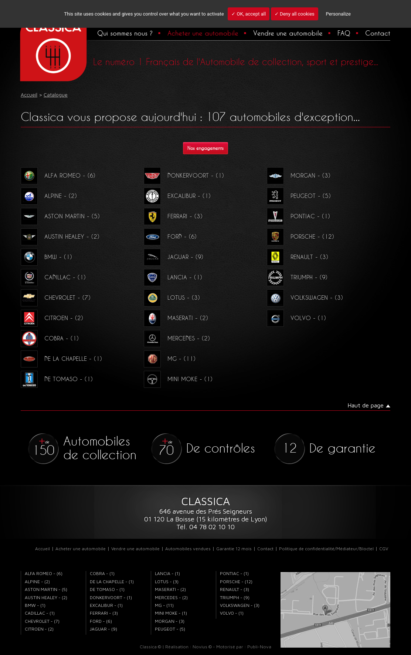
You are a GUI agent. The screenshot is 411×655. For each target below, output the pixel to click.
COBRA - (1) (50, 338)
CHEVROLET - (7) (56, 297)
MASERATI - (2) (176, 318)
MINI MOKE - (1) (178, 379)
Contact (377, 33)
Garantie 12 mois (234, 548)
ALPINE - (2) (49, 196)
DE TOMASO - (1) (57, 379)
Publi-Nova (259, 646)
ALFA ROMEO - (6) (58, 175)
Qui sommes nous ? (125, 33)
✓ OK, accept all (248, 14)
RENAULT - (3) (297, 257)
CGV (383, 548)
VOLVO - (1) (296, 318)
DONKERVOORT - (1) (184, 175)
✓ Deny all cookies (295, 14)
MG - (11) (170, 358)
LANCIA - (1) (173, 277)
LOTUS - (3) (172, 297)
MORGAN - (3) (298, 175)
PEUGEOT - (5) (299, 196)
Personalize (338, 14)
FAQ (343, 33)
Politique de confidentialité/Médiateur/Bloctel (326, 548)
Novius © (202, 646)
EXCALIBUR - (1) (177, 196)
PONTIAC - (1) (298, 216)
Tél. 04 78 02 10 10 (205, 527)
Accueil (42, 548)
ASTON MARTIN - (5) (60, 216)
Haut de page (365, 405)
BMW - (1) (46, 257)
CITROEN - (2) (52, 318)
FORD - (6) (170, 236)
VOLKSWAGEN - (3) (305, 297)
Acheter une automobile (202, 33)
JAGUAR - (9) (173, 257)
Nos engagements (205, 148)
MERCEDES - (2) (177, 338)
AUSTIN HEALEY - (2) (60, 236)
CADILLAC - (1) (53, 277)
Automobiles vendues (188, 548)
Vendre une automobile (288, 33)
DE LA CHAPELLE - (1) (61, 358)
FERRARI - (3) (173, 216)
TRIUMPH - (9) (297, 277)
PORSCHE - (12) (300, 236)
